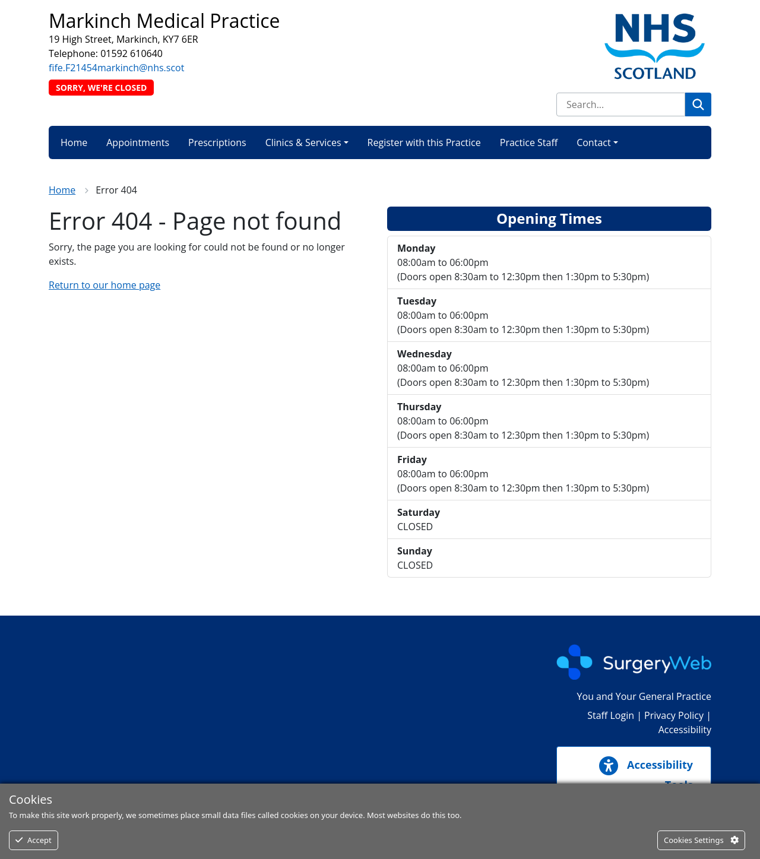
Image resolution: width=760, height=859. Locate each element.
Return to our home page (104, 284)
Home (74, 142)
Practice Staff (529, 142)
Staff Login (610, 715)
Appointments (137, 142)
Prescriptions (217, 142)
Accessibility (684, 729)
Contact (593, 142)
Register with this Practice (424, 142)
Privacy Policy (674, 715)
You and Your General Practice (644, 696)
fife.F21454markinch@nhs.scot (116, 67)
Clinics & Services (303, 142)
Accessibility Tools (646, 774)
